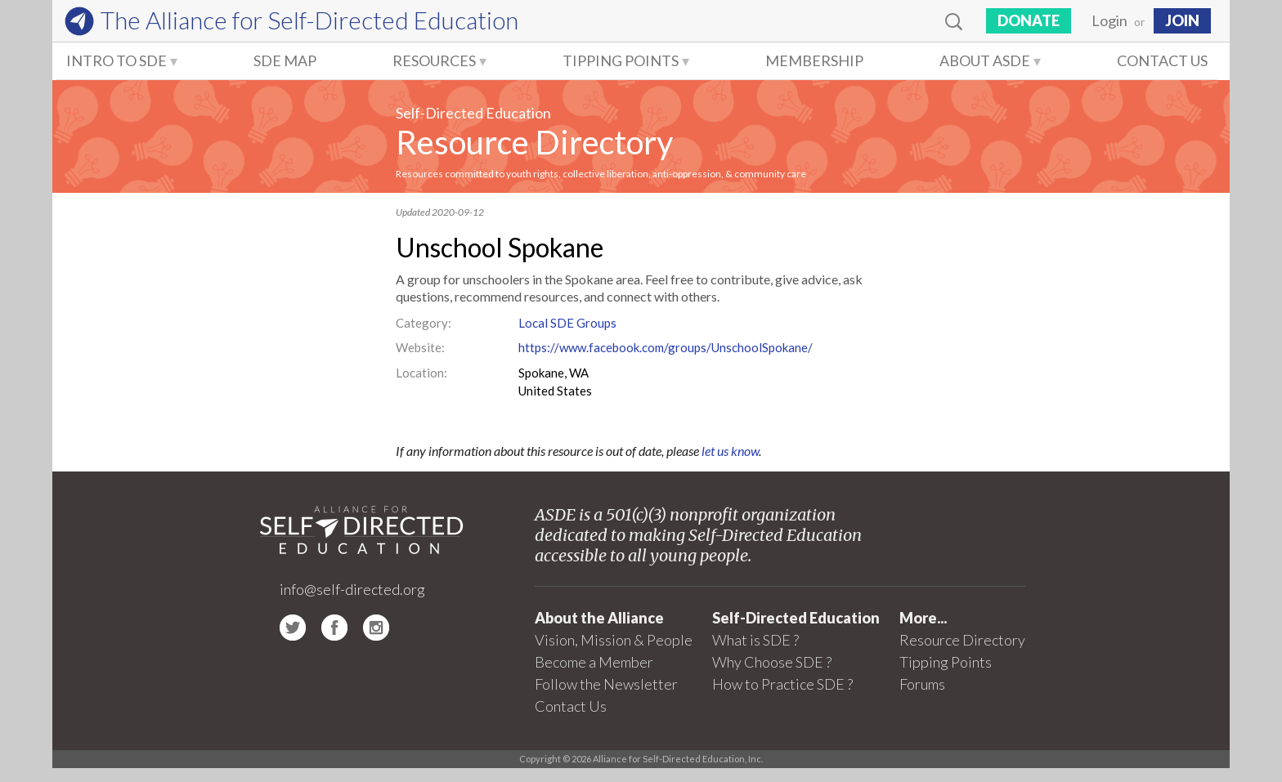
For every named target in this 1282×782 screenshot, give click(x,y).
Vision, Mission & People (614, 640)
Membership (814, 60)
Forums (922, 684)
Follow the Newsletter (606, 684)
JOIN (1182, 20)
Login (1109, 20)
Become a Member (594, 662)
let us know (730, 450)
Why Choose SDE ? (772, 662)
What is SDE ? (755, 640)
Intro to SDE (116, 60)
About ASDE (984, 60)
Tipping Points (621, 60)
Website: (420, 347)
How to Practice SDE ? (782, 684)
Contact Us (1162, 60)
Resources (434, 60)
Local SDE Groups (567, 322)
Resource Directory (534, 142)
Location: (421, 372)
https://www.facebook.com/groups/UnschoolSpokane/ (665, 347)
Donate (1028, 20)
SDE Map (284, 60)
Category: (423, 322)
